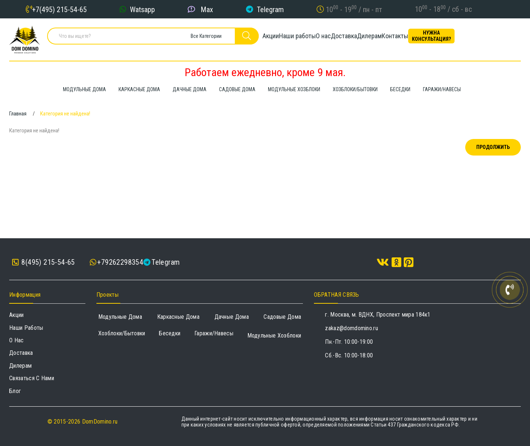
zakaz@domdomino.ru (351, 328)
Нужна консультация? (487, 38)
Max (207, 9)
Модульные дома (120, 316)
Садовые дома (282, 316)
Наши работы (291, 38)
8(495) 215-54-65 (43, 262)
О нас (329, 38)
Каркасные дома (178, 316)
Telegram (270, 9)
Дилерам (400, 38)
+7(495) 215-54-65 (59, 9)
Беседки (169, 333)
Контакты (438, 38)
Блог (15, 391)
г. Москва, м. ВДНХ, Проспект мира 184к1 (377, 314)
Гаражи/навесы (213, 333)
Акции (252, 38)
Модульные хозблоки (274, 335)
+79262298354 (120, 262)
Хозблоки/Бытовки (121, 333)
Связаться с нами (31, 378)
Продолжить (493, 147)
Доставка (363, 38)
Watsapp (142, 9)
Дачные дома (232, 316)
